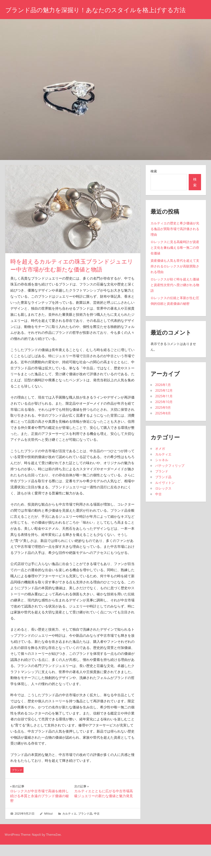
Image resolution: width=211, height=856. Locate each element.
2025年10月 (164, 413)
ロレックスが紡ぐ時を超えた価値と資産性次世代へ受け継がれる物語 (175, 296)
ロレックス (163, 499)
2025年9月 (163, 419)
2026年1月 (163, 396)
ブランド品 (85, 825)
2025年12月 (164, 402)
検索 (154, 182)
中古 (97, 825)
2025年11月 (164, 407)
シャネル (161, 471)
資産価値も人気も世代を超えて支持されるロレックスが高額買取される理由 (175, 277)
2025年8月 (163, 424)
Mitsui (48, 825)
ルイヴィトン (165, 494)
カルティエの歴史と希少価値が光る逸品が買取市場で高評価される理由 (175, 240)
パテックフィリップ (169, 477)
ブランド (17, 781)
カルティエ (69, 825)
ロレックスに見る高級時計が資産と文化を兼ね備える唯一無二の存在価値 (175, 259)
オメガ (160, 460)
